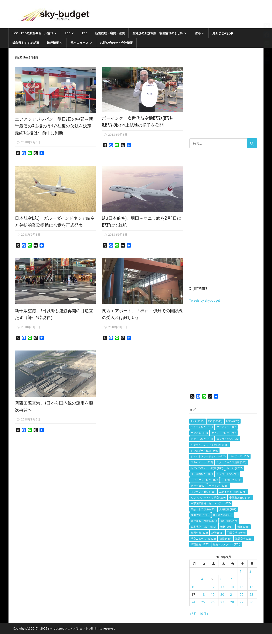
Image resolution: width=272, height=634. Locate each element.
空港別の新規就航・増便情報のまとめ (157, 33)
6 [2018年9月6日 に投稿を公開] (221, 579)
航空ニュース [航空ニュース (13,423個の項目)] (203, 538)
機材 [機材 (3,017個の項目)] (227, 527)
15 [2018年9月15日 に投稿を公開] (242, 587)
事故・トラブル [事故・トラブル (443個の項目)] (203, 509)
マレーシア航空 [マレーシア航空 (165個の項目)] (203, 491)
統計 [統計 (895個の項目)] (217, 532)
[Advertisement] (223, 95)
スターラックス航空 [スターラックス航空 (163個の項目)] (231, 462)
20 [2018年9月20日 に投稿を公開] (222, 594)
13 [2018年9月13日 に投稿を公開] (222, 587)
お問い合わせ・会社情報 (116, 43)
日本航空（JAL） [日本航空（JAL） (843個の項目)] (204, 527)
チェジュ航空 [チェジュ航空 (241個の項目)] (228, 474)
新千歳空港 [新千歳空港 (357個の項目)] (222, 515)
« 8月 (193, 613)
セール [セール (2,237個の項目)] (235, 468)
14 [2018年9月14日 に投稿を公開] (232, 587)
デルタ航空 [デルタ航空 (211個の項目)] (231, 480)
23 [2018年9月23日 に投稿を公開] (251, 594)
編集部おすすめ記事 (26, 43)
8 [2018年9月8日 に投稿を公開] (241, 579)
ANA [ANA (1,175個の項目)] (197, 421)
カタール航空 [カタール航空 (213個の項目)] (202, 439)
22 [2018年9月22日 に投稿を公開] (242, 594)
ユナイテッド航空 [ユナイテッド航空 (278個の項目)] (232, 491)
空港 (198, 33)
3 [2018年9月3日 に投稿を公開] (192, 579)
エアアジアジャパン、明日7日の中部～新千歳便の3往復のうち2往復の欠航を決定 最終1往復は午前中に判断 (55, 125)
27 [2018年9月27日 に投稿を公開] (222, 602)
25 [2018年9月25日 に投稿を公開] (203, 602)
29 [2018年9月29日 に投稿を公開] (242, 602)
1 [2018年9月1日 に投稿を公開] (241, 571)
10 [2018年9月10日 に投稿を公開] (193, 587)
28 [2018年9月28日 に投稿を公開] (232, 602)
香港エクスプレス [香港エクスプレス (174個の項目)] (226, 544)
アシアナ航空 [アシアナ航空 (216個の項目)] (202, 427)
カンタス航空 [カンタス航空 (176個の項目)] (228, 439)
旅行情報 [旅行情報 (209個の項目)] (229, 521)
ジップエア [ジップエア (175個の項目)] (239, 456)
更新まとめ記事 (222, 33)
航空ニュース (79, 43)
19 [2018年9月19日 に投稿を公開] (213, 594)
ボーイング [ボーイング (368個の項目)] (218, 485)
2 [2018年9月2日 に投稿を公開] (250, 571)
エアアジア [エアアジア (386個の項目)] (226, 427)
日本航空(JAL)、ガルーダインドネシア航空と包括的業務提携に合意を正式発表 (55, 224)
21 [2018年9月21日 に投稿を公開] (232, 594)
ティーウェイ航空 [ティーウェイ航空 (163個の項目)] (204, 480)
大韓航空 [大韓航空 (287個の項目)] (227, 509)
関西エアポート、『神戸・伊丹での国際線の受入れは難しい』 (142, 320)
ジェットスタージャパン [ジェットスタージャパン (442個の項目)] (208, 456)
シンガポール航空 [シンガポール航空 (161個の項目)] (204, 450)
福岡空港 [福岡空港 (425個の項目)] (199, 532)
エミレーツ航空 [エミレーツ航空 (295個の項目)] (223, 433)
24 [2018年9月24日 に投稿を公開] (193, 602)
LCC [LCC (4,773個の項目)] (232, 421)
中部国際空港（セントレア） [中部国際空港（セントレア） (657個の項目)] (211, 503)
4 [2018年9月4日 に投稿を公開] (202, 579)
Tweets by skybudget (204, 300)
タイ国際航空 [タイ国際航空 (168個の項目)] (202, 474)
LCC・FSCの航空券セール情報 (33, 33)
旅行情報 (53, 43)
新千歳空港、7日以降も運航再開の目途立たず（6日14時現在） (53, 320)
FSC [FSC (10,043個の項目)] (215, 421)
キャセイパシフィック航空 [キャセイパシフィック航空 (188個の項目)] (209, 444)
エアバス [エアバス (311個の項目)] (199, 433)
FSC (84, 33)
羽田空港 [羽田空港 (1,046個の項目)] (236, 532)
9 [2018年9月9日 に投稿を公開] (250, 579)
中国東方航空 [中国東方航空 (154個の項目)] (240, 497)
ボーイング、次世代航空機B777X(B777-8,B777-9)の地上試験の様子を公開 (141, 121)
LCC (67, 33)
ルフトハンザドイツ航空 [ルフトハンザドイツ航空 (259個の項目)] (208, 497)
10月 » (204, 613)
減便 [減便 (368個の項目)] (243, 527)
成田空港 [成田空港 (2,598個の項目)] (200, 515)
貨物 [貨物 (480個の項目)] (225, 538)
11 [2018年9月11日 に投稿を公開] (203, 587)
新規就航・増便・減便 (110, 33)
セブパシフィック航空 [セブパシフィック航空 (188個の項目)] (207, 468)
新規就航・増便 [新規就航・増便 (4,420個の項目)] (204, 521)
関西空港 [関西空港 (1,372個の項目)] (200, 544)
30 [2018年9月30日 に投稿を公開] (251, 602)
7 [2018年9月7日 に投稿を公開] (231, 579)
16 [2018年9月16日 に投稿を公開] (251, 587)
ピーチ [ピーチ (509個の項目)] (198, 485)
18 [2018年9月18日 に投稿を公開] (203, 594)
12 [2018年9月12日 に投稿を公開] (213, 587)
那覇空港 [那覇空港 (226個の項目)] (243, 538)
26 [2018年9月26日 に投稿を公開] (213, 602)
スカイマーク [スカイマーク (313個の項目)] (202, 462)
